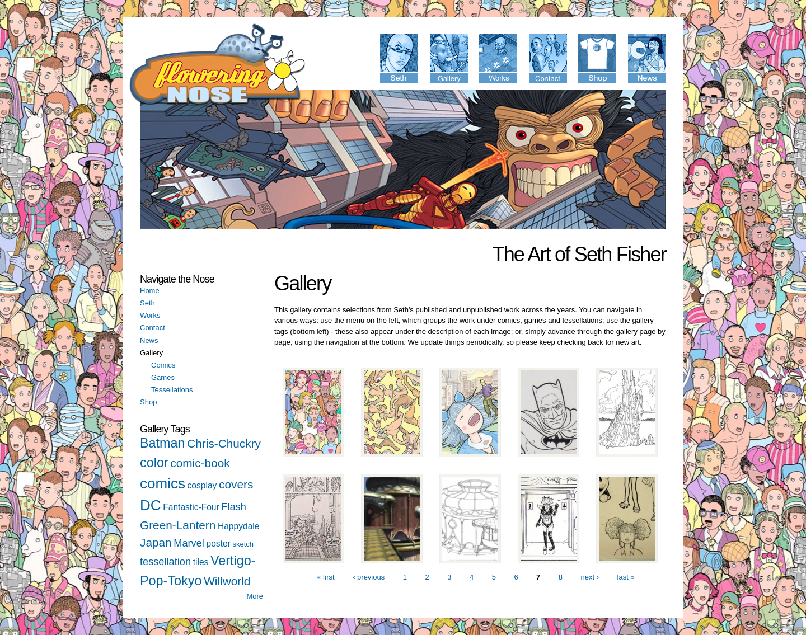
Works (150, 315)
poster (219, 543)
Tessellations (172, 389)
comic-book (199, 463)
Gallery (151, 353)
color (154, 462)
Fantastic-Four (191, 507)
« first (326, 577)
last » (626, 577)
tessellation (165, 561)
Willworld (227, 581)
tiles (201, 562)
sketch (243, 544)
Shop (148, 402)
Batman (162, 443)
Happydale (239, 526)
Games (163, 377)
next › (590, 577)
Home (150, 290)
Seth (147, 303)
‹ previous (369, 577)
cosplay (202, 485)
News (149, 340)
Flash (233, 506)
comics (162, 483)
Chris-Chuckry (224, 443)
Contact (152, 327)
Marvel (189, 543)
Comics (163, 365)
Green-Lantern (177, 525)
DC (150, 505)
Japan (156, 542)
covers (236, 484)
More (254, 596)
